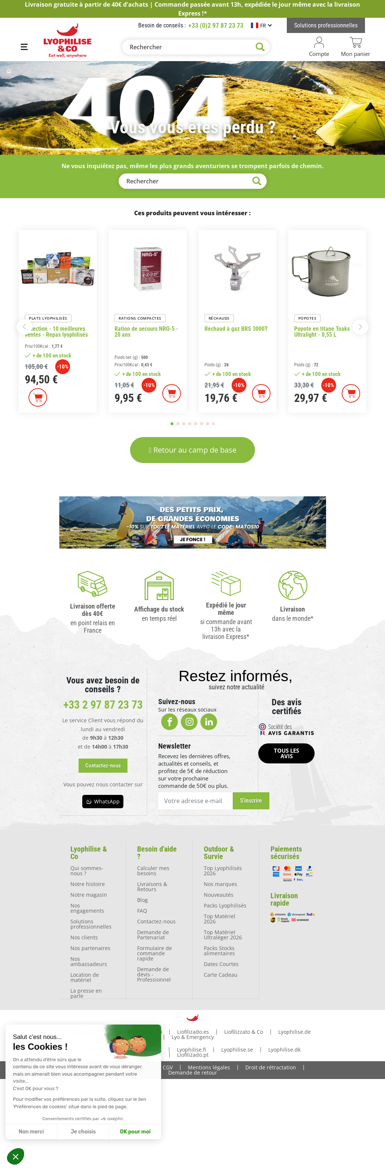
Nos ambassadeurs (88, 961)
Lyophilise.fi (191, 1048)
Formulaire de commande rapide (154, 953)
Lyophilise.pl (146, 1048)
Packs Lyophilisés (225, 905)
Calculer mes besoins (153, 870)
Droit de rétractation (270, 1066)
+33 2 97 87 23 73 (103, 704)
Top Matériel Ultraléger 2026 (223, 934)
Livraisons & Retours (152, 886)
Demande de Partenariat (153, 934)
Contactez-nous (156, 921)
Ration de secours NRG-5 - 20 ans (146, 332)
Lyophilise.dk (284, 1048)
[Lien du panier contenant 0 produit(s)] (356, 47)
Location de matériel (84, 977)
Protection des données (118, 1066)
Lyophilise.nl (99, 1048)
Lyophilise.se (237, 1048)
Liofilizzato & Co (243, 1031)
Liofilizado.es (193, 1031)
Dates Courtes (221, 963)
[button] (15, 1156)
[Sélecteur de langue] (261, 25)
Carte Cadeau (221, 974)
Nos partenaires (90, 947)
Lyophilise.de (294, 1031)
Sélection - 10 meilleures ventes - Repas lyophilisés (56, 332)
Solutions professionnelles (91, 923)
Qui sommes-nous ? (86, 870)
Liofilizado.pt (193, 1054)
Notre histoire (87, 883)
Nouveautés (218, 894)
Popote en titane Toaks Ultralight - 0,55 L (322, 332)
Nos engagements (87, 908)
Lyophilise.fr (89, 1031)
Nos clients (84, 936)
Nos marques (220, 883)
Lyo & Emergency (193, 1036)
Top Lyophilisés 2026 (223, 870)
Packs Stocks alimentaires (219, 950)
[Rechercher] (196, 47)
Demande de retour (192, 1071)
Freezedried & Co (140, 1031)
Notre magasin (88, 894)
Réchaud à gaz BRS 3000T (236, 329)
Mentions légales (209, 1066)
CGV (168, 1066)
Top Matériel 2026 (219, 918)
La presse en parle (86, 993)
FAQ (142, 910)
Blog (142, 899)
